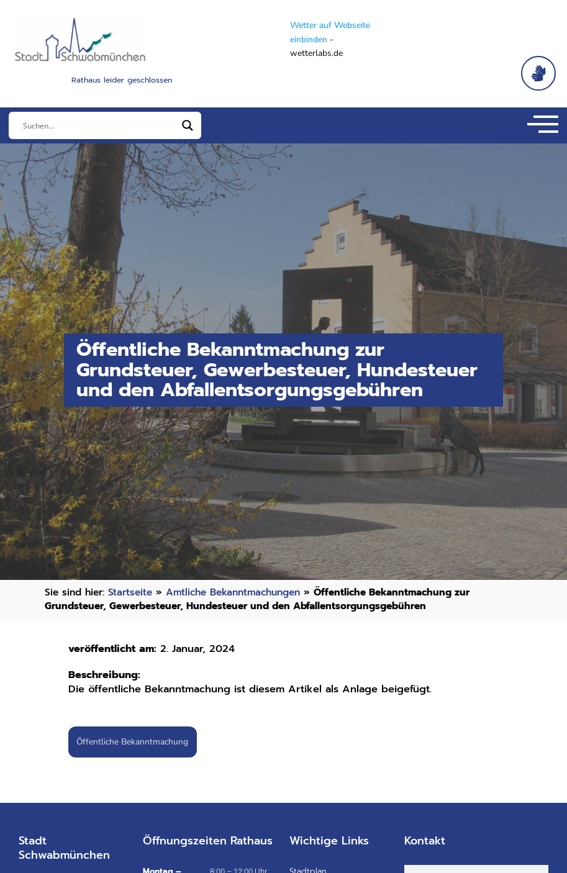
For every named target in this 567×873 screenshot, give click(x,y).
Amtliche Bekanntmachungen (233, 592)
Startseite (130, 592)
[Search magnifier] (187, 125)
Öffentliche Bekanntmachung (132, 742)
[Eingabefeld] (99, 125)
